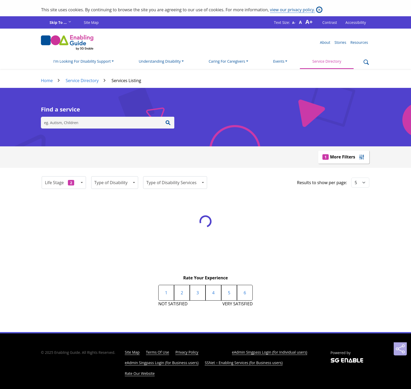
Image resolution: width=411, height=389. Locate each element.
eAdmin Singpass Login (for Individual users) (269, 352)
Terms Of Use (157, 352)
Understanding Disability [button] (160, 61)
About (325, 42)
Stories (340, 42)
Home (47, 80)
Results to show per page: (322, 182)
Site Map (91, 22)
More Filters (338, 157)
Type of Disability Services (171, 182)
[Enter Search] (168, 123)
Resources (359, 42)
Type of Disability (111, 182)
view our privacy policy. (292, 10)
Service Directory (326, 61)
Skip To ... (59, 22)
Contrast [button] (329, 22)
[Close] (319, 10)
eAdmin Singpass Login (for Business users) (161, 362)
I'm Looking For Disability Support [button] (82, 61)
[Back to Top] (400, 335)
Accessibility (355, 22)
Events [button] (278, 61)
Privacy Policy (186, 352)
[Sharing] (400, 348)
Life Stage (59, 182)
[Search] (366, 62)
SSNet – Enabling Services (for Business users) (244, 362)
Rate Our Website (140, 373)
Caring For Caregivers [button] (227, 61)
